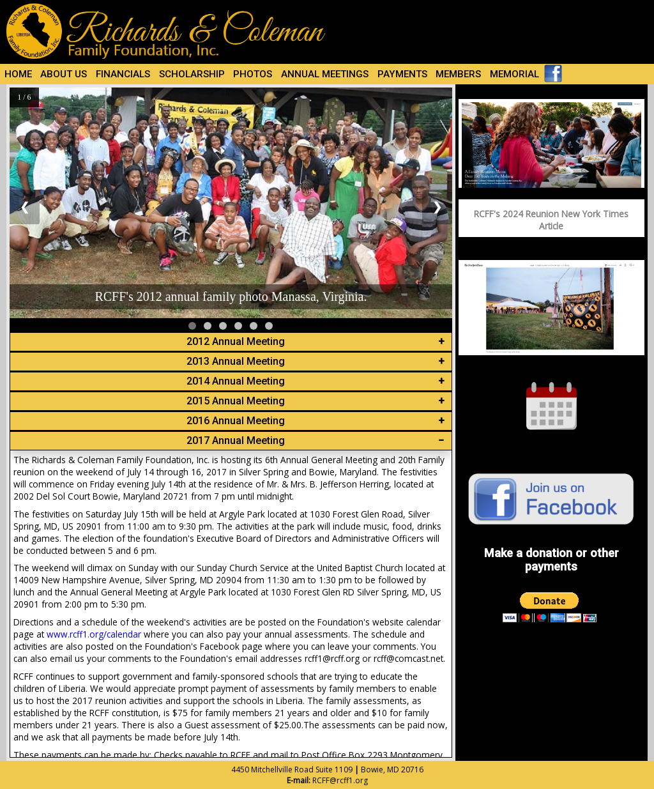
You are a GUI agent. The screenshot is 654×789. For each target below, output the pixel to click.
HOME (18, 74)
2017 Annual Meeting (235, 440)
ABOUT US (63, 74)
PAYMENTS (402, 74)
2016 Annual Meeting (235, 421)
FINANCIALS (123, 74)
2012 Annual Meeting (235, 341)
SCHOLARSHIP (192, 74)
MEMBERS (458, 74)
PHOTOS (252, 74)
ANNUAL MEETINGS (325, 74)
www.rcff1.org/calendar (94, 634)
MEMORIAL (514, 74)
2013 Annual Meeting (235, 361)
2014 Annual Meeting (235, 381)
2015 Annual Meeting (235, 401)
